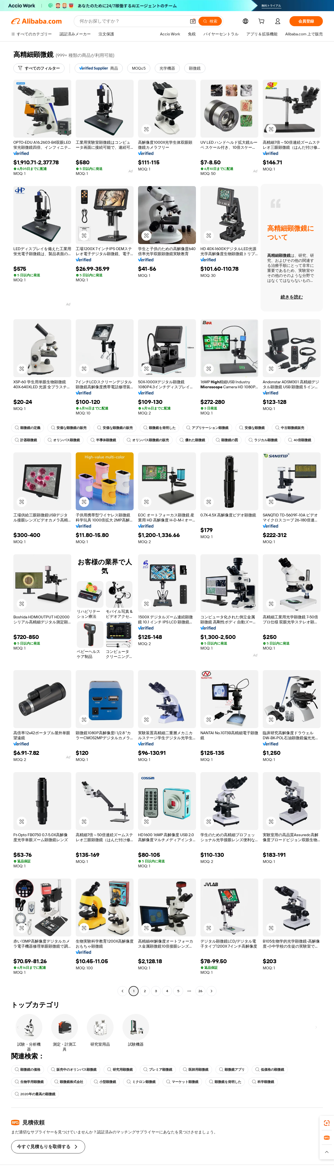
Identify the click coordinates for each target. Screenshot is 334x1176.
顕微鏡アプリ (232, 1069)
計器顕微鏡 (26, 440)
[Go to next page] (212, 991)
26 (200, 991)
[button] (193, 21)
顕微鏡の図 (227, 440)
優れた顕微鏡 (192, 440)
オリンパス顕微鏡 (64, 440)
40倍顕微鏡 (299, 440)
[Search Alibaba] (132, 21)
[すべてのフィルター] (39, 68)
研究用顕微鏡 (120, 1069)
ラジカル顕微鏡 (263, 440)
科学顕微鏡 (263, 1082)
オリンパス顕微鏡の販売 (148, 440)
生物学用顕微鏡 (29, 1082)
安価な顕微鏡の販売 (69, 428)
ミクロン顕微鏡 (141, 1082)
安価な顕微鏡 (252, 428)
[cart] (262, 22)
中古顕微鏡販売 (289, 428)
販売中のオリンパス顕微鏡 (74, 1069)
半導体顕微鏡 (103, 440)
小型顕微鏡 (105, 1082)
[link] (327, 1123)
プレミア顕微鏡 (157, 1069)
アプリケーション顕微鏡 (207, 428)
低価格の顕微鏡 (269, 1069)
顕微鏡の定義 (27, 428)
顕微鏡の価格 (27, 1069)
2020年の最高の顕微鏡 (35, 1094)
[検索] (210, 21)
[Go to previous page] (122, 991)
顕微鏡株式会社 (68, 1082)
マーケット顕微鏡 (182, 1082)
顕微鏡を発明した (159, 428)
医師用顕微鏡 (195, 1069)
